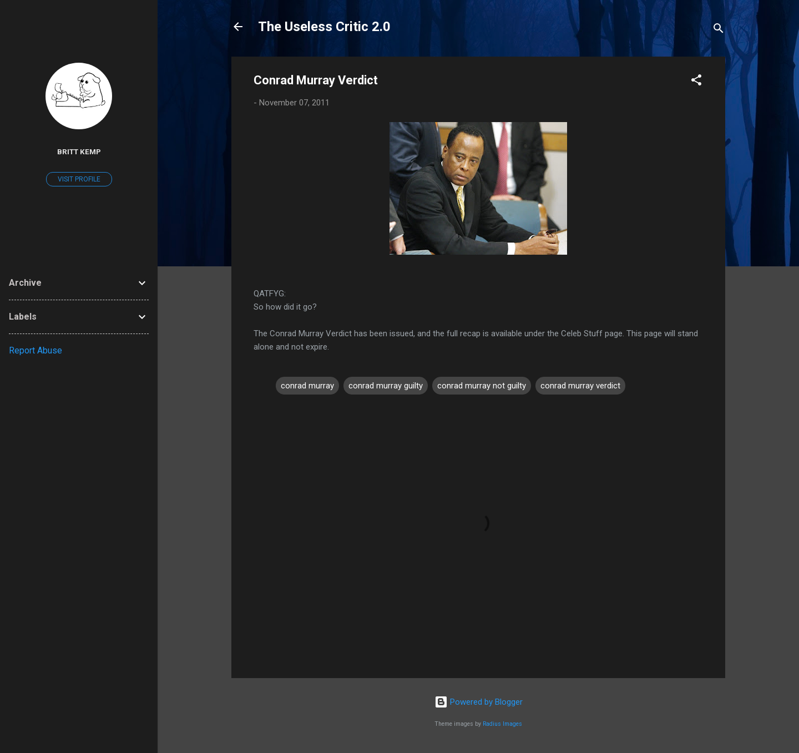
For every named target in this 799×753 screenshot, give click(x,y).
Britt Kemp (79, 151)
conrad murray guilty (385, 386)
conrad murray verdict (580, 386)
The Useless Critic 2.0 (324, 26)
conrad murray (307, 386)
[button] (696, 81)
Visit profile (79, 179)
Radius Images (502, 723)
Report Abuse (35, 350)
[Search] (718, 30)
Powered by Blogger (478, 702)
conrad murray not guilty (481, 386)
